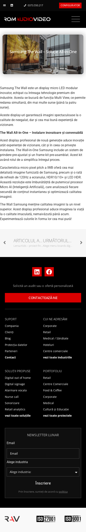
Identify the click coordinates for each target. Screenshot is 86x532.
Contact (10, 357)
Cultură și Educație (56, 409)
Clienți (9, 332)
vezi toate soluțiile (18, 415)
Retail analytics (15, 409)
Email (11, 443)
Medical (48, 403)
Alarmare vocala (16, 390)
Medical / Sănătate (55, 338)
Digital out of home (18, 378)
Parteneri (11, 351)
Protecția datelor (16, 345)
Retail (47, 332)
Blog (8, 338)
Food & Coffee (52, 390)
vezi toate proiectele (57, 415)
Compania (12, 326)
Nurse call (12, 397)
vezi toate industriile (57, 357)
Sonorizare (12, 403)
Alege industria (17, 462)
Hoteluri (48, 345)
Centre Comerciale (55, 384)
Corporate (50, 326)
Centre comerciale (55, 351)
